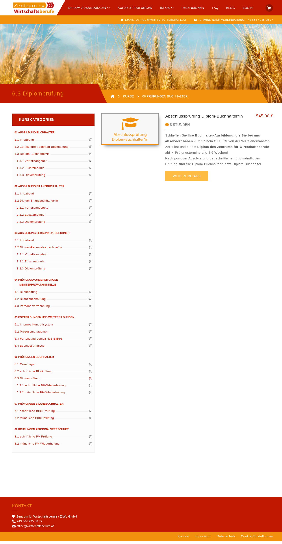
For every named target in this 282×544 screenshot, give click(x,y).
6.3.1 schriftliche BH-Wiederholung (41, 388)
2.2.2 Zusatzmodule (31, 217)
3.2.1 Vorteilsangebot (32, 257)
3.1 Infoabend (24, 243)
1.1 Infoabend (24, 142)
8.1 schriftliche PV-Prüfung (33, 439)
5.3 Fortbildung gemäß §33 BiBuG (38, 341)
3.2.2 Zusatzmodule (31, 264)
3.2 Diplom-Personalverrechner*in (38, 250)
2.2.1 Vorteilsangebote (32, 210)
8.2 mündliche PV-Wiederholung (37, 446)
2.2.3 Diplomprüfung (31, 224)
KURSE (128, 96)
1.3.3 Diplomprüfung (31, 178)
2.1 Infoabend (24, 196)
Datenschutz (226, 539)
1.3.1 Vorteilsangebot (32, 164)
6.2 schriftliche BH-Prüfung (33, 374)
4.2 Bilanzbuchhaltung (30, 302)
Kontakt (183, 539)
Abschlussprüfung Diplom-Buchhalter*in (204, 119)
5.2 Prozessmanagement (32, 334)
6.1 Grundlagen (25, 367)
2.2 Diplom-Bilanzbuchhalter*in (36, 203)
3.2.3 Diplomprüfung (31, 271)
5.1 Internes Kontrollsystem (34, 327)
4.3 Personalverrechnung (32, 309)
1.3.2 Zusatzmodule (31, 171)
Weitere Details (186, 179)
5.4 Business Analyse (30, 348)
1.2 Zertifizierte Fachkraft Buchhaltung (42, 149)
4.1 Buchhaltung (26, 295)
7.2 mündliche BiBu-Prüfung (34, 421)
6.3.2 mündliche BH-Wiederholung (41, 395)
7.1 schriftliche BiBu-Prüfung (35, 414)
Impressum (203, 539)
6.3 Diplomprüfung (27, 381)
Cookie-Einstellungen (257, 539)
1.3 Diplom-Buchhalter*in (32, 157)
